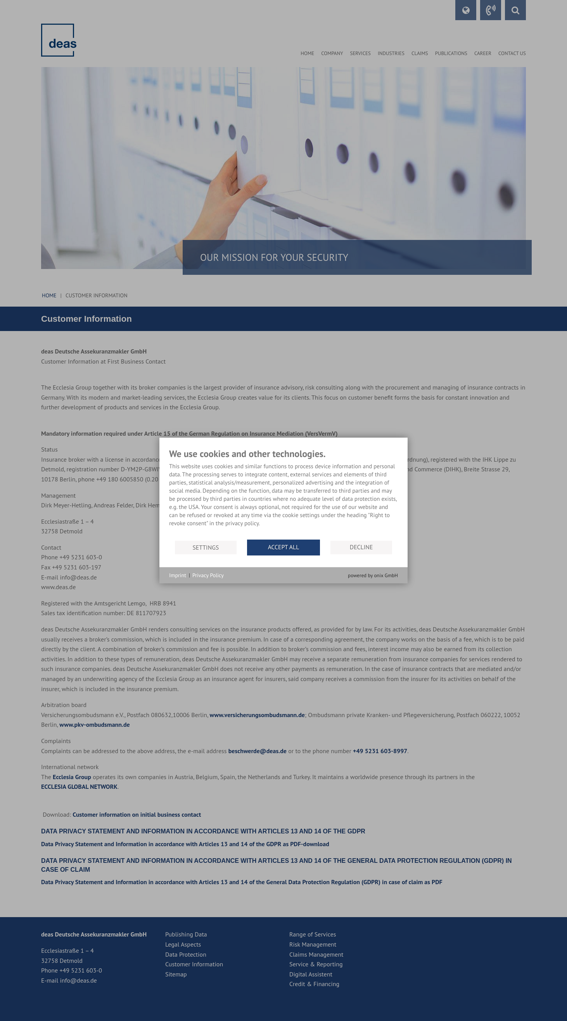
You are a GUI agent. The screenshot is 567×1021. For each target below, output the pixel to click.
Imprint (177, 575)
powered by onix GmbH (373, 575)
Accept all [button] (283, 547)
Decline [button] (361, 547)
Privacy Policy (208, 575)
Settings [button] (205, 547)
